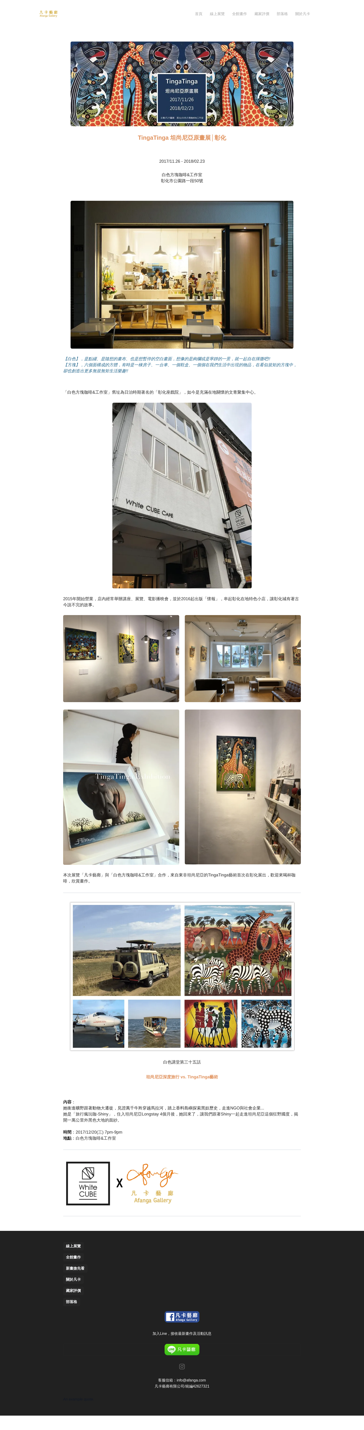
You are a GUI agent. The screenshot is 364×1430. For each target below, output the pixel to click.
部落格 (72, 1316)
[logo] (48, 14)
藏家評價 (74, 1304)
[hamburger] (63, 13)
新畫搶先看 (76, 1279)
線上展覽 (74, 1255)
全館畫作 (74, 1267)
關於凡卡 (74, 1292)
